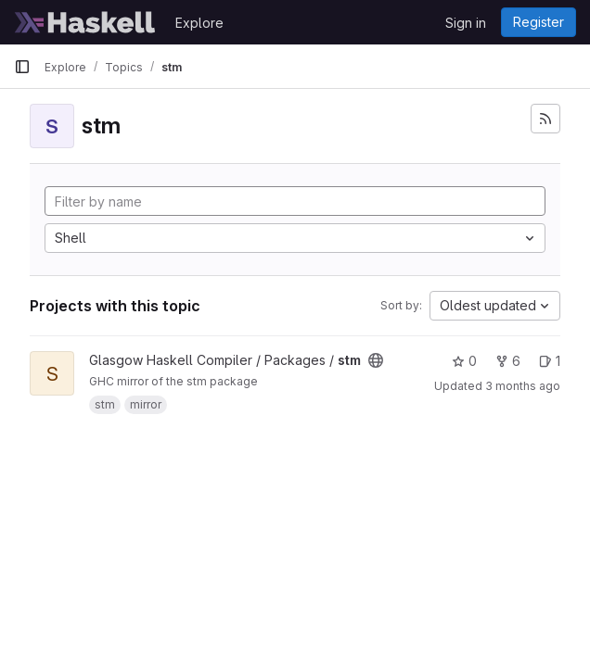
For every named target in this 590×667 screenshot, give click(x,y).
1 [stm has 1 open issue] (549, 361)
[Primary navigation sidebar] (22, 67)
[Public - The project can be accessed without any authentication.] (375, 360)
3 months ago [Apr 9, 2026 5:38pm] (522, 386)
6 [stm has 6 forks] (507, 361)
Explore (199, 23)
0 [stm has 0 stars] (464, 361)
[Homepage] (85, 22)
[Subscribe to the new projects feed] (545, 118)
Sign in (465, 23)
